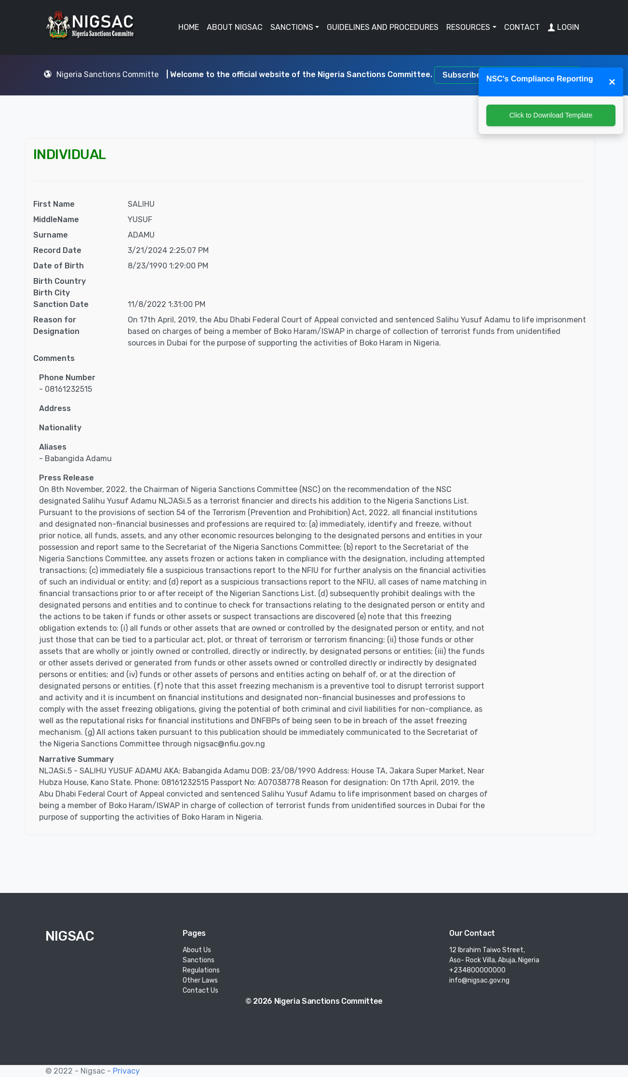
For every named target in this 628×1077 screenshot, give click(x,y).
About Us (197, 950)
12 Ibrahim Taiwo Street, (487, 950)
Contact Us (200, 990)
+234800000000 (477, 970)
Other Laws (200, 980)
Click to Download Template (551, 115)
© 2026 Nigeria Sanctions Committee (314, 1001)
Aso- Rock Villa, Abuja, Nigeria (494, 960)
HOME (188, 27)
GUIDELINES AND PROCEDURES (383, 27)
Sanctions (198, 960)
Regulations (201, 970)
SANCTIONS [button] (291, 27)
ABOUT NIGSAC (235, 27)
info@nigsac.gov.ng (479, 980)
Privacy (126, 1071)
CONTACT (522, 27)
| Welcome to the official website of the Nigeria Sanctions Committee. (300, 74)
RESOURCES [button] (468, 27)
